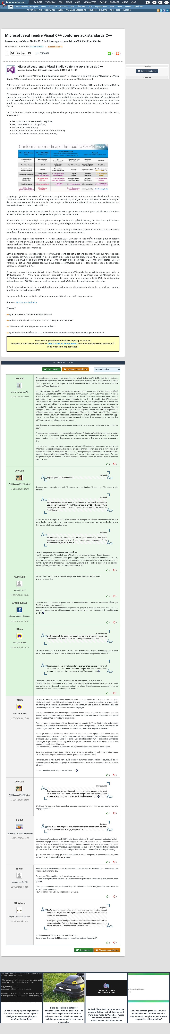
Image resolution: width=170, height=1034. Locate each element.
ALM (55, 7)
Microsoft (64, 7)
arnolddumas (19, 603)
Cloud (43, 7)
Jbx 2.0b (19, 378)
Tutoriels (50, 2)
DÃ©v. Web (81, 7)
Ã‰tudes (114, 2)
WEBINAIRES (49, 10)
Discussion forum (147, 71)
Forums (38, 2)
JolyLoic (19, 470)
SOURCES (92, 10)
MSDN (19, 302)
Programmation (101, 7)
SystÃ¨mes (138, 7)
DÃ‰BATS (103, 10)
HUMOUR (127, 10)
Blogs (69, 2)
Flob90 (20, 820)
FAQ (61, 2)
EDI (90, 7)
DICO (118, 10)
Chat (77, 2)
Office (119, 7)
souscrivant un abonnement (62, 344)
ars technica (30, 302)
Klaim (19, 629)
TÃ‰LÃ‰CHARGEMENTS (76, 10)
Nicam (19, 868)
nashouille (19, 577)
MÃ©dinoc (19, 903)
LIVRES (60, 10)
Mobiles (128, 7)
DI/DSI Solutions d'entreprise (26, 7)
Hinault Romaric (36, 47)
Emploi (103, 2)
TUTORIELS (31, 10)
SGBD (112, 7)
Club (133, 2)
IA (49, 7)
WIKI (112, 10)
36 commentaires (55, 47)
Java (72, 7)
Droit (125, 2)
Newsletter (89, 2)
